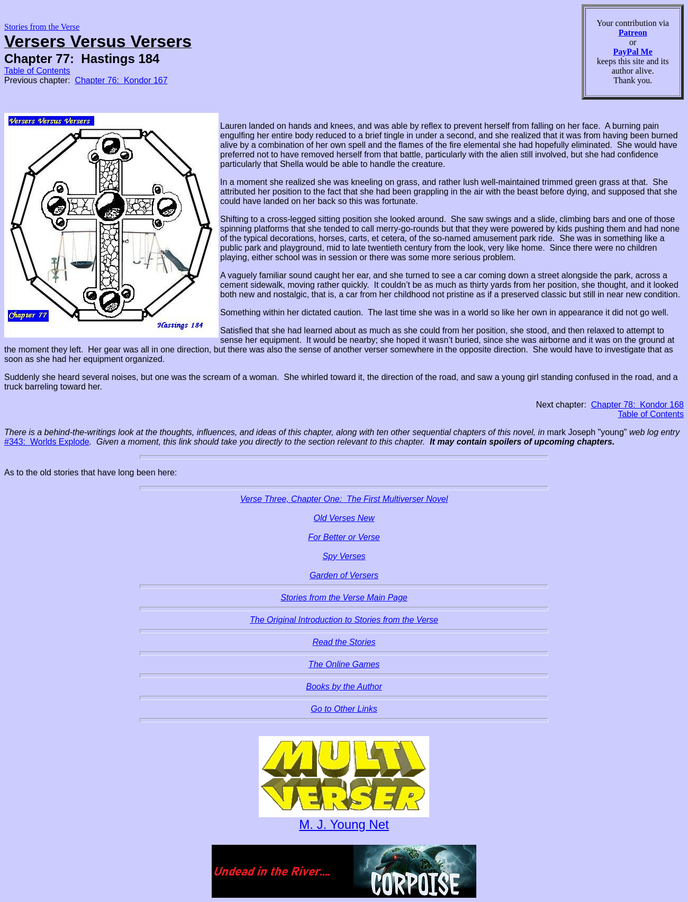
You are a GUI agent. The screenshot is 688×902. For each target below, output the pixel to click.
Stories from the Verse (41, 26)
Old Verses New (344, 518)
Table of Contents (37, 70)
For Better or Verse (343, 537)
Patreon (633, 32)
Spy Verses (343, 556)
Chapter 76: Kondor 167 (121, 80)
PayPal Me (633, 51)
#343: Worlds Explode (46, 441)
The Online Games (344, 664)
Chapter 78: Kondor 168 (637, 404)
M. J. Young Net (343, 824)
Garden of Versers (344, 575)
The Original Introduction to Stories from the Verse (344, 619)
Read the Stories (343, 642)
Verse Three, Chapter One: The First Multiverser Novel (344, 498)
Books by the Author (344, 686)
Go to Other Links (344, 708)
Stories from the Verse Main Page (344, 597)
